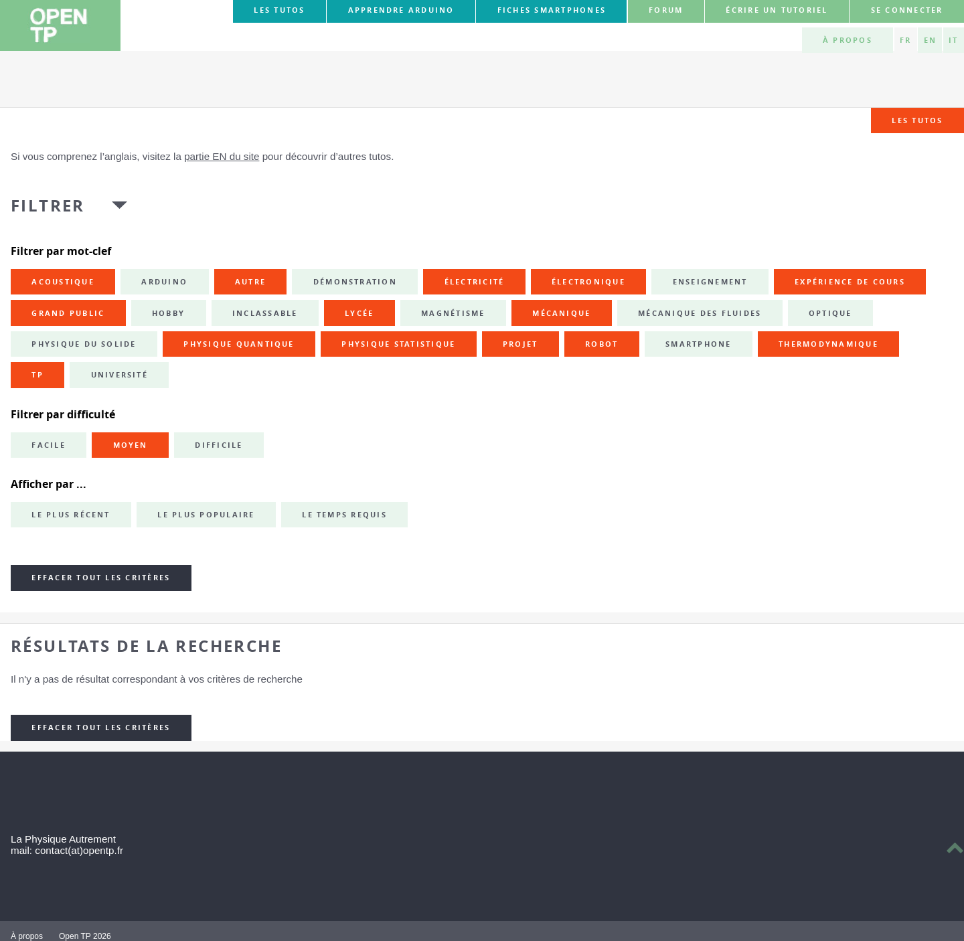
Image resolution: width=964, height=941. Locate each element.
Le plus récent (70, 514)
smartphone (698, 344)
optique (830, 313)
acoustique (62, 281)
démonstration (355, 281)
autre (250, 281)
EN (930, 40)
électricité (475, 281)
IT (953, 40)
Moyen (130, 445)
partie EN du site (221, 156)
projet (520, 344)
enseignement (710, 281)
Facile (48, 445)
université (119, 374)
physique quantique (238, 344)
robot (601, 344)
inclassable (265, 313)
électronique (588, 281)
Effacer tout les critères (100, 577)
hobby (168, 313)
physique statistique (398, 344)
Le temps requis (344, 514)
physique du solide (83, 344)
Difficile (218, 445)
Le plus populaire (205, 514)
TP (37, 374)
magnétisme (453, 313)
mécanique (561, 313)
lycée (359, 313)
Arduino (164, 281)
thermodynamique (828, 344)
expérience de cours (850, 281)
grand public (67, 313)
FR (905, 40)
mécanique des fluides (699, 313)
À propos (847, 40)
